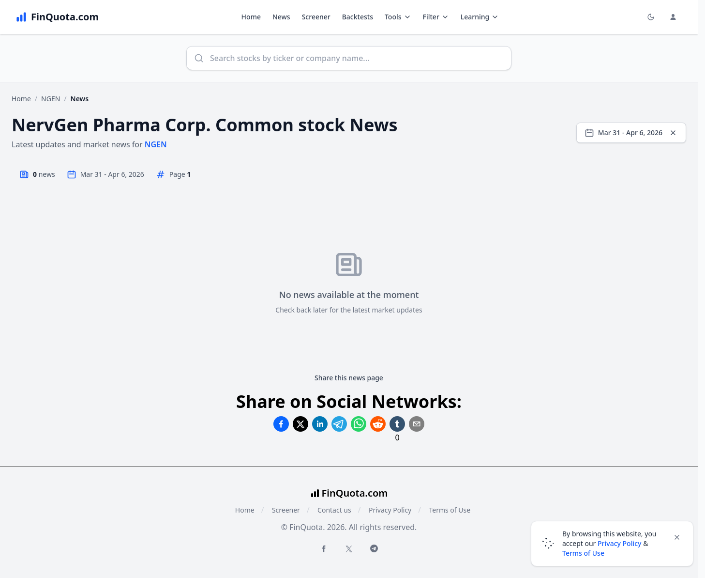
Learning (480, 16)
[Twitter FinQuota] (349, 549)
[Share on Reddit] (378, 424)
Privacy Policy (390, 510)
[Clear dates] (673, 133)
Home (251, 16)
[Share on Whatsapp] (358, 424)
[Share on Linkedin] (320, 424)
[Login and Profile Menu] (673, 17)
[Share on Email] (416, 424)
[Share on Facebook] (281, 424)
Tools (398, 16)
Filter (436, 16)
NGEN (50, 98)
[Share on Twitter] (300, 424)
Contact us (334, 510)
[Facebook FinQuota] (323, 548)
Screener (316, 16)
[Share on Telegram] (339, 424)
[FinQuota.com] (57, 17)
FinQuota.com (355, 493)
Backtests (357, 16)
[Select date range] (631, 133)
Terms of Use (449, 510)
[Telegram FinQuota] (374, 548)
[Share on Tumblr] (397, 424)
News (281, 16)
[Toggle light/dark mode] (651, 17)
